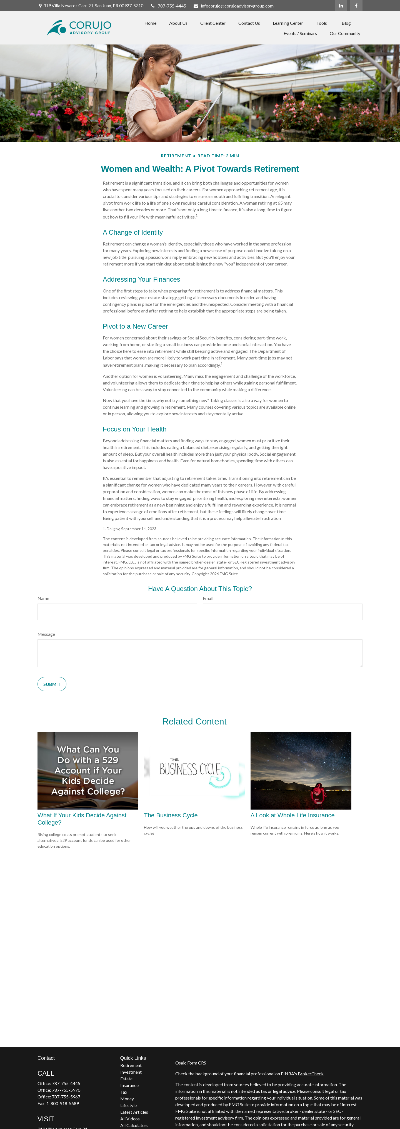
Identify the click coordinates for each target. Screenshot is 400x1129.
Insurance (129, 1085)
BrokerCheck (311, 1073)
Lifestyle (128, 1105)
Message (46, 634)
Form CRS (196, 1062)
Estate (126, 1078)
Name (43, 598)
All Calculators (134, 1125)
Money (127, 1098)
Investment (131, 1072)
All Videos (130, 1118)
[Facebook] (356, 5)
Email (208, 598)
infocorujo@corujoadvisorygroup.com (233, 5)
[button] (150, 23)
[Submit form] (52, 684)
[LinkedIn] (341, 5)
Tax (123, 1092)
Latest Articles (134, 1112)
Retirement (131, 1065)
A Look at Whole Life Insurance (293, 815)
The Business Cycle (171, 815)
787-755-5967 (66, 1096)
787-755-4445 (168, 5)
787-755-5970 (66, 1090)
